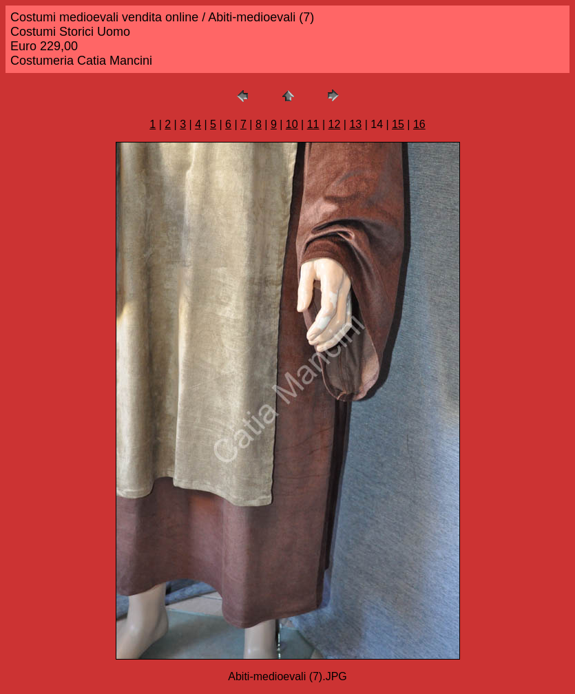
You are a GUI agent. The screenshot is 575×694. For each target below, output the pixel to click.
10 (292, 124)
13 (355, 124)
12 (334, 124)
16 (419, 124)
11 (313, 124)
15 (398, 124)
